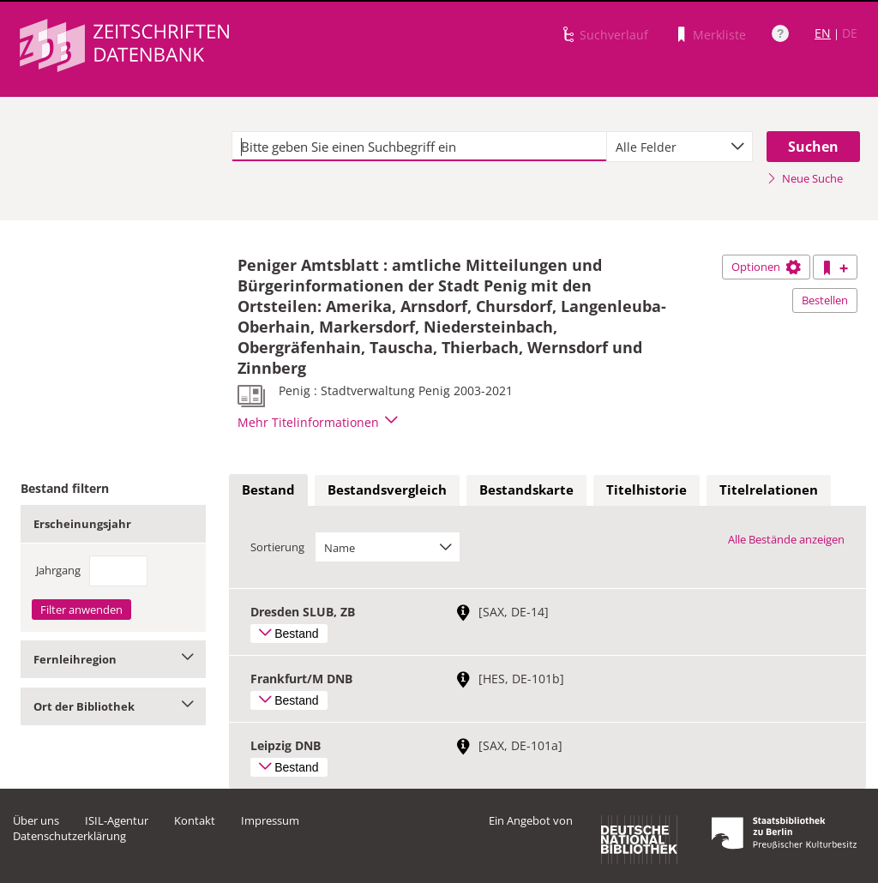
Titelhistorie (646, 489)
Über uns (36, 820)
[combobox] (679, 146)
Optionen (766, 266)
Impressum (270, 820)
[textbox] (419, 146)
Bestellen (825, 300)
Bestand (268, 489)
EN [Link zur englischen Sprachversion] (823, 33)
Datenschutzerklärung (69, 836)
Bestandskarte (526, 489)
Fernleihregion (113, 659)
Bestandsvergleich (387, 489)
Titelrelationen (768, 489)
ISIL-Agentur (116, 820)
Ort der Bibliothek (113, 706)
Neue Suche (805, 178)
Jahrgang (58, 570)
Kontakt (194, 820)
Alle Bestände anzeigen (786, 539)
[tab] (268, 490)
